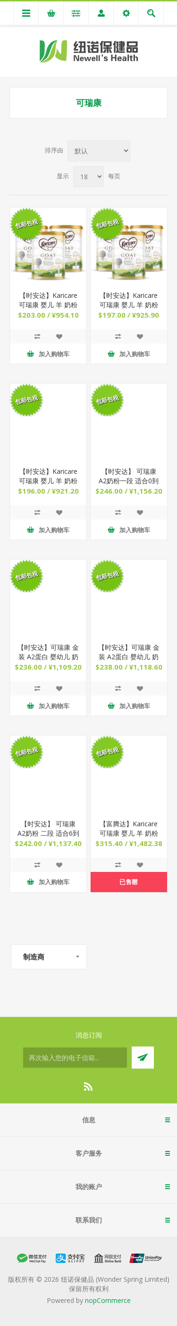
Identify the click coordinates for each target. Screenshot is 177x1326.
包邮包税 (26, 223)
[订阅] (75, 1057)
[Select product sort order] (98, 150)
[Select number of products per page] (88, 176)
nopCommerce (108, 1300)
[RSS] (88, 1086)
